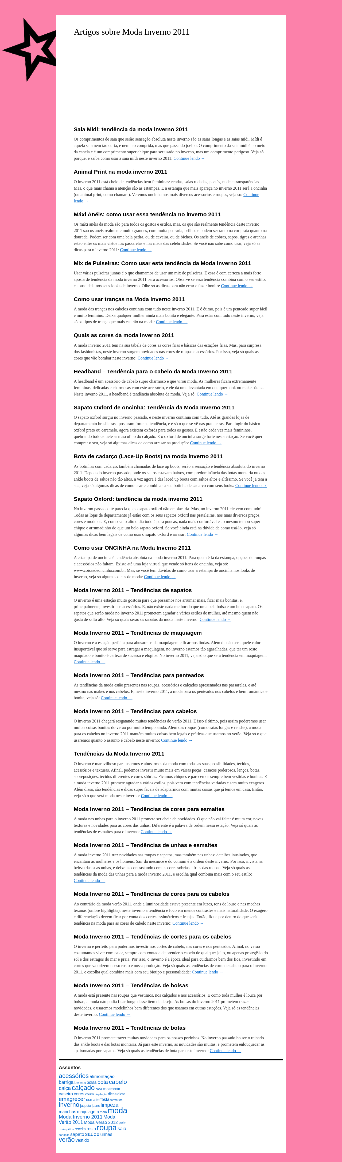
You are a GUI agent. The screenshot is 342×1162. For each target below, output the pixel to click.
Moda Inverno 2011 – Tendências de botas (130, 1028)
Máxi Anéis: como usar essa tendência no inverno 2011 (147, 214)
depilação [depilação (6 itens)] (101, 1094)
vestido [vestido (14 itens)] (82, 1140)
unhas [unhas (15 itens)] (106, 1134)
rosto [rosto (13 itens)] (91, 1129)
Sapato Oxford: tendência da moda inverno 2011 (138, 499)
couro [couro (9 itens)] (89, 1094)
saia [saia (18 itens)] (122, 1128)
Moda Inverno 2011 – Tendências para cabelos (135, 711)
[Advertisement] (171, 82)
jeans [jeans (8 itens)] (96, 1106)
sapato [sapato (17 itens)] (77, 1134)
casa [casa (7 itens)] (99, 1089)
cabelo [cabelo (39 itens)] (118, 1081)
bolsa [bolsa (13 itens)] (91, 1082)
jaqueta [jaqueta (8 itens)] (85, 1106)
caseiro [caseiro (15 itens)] (66, 1093)
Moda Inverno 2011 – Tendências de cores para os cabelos (152, 894)
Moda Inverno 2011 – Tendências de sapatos (133, 590)
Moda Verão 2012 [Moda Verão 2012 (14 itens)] (101, 1122)
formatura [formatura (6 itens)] (116, 1099)
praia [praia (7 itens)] (62, 1129)
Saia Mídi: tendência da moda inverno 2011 (131, 129)
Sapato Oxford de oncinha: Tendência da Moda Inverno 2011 (154, 407)
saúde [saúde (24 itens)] (92, 1134)
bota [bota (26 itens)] (103, 1082)
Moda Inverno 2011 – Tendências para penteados (139, 675)
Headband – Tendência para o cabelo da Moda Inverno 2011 (153, 371)
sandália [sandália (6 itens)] (64, 1134)
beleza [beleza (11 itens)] (80, 1082)
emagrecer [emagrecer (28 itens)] (72, 1099)
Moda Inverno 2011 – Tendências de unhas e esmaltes (145, 845)
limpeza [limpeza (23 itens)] (110, 1105)
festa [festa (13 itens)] (105, 1099)
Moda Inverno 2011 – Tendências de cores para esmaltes (149, 809)
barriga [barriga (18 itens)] (66, 1082)
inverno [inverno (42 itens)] (69, 1104)
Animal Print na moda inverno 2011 (120, 172)
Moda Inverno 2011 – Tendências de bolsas (131, 985)
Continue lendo (189, 158)
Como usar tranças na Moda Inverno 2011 (129, 299)
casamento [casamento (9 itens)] (111, 1089)
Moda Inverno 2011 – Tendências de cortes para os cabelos (152, 936)
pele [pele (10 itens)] (122, 1123)
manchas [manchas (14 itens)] (67, 1111)
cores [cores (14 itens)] (79, 1093)
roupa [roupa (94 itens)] (107, 1127)
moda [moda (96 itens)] (117, 1110)
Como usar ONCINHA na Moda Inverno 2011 (132, 548)
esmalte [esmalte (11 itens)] (93, 1099)
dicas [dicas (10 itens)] (112, 1094)
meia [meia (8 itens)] (103, 1112)
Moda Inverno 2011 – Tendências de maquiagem (138, 633)
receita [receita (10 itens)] (80, 1129)
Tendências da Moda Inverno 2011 (119, 753)
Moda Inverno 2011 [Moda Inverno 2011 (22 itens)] (81, 1117)
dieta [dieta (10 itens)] (121, 1094)
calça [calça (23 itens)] (65, 1088)
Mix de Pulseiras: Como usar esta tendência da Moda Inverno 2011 (162, 263)
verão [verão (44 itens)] (67, 1139)
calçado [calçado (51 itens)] (83, 1087)
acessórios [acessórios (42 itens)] (74, 1075)
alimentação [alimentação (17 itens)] (102, 1076)
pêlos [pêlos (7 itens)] (70, 1129)
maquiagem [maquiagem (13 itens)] (88, 1111)
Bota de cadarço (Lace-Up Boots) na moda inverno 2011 (148, 456)
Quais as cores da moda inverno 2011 (124, 335)
